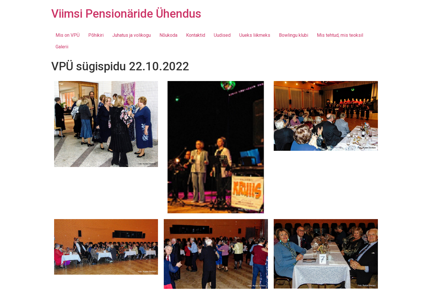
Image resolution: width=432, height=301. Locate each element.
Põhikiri (96, 35)
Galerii (62, 46)
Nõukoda (168, 35)
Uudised (222, 35)
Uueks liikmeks (254, 35)
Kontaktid (195, 35)
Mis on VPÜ (68, 35)
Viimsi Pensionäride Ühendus (126, 14)
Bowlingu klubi (293, 35)
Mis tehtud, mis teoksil (340, 35)
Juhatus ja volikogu (131, 35)
